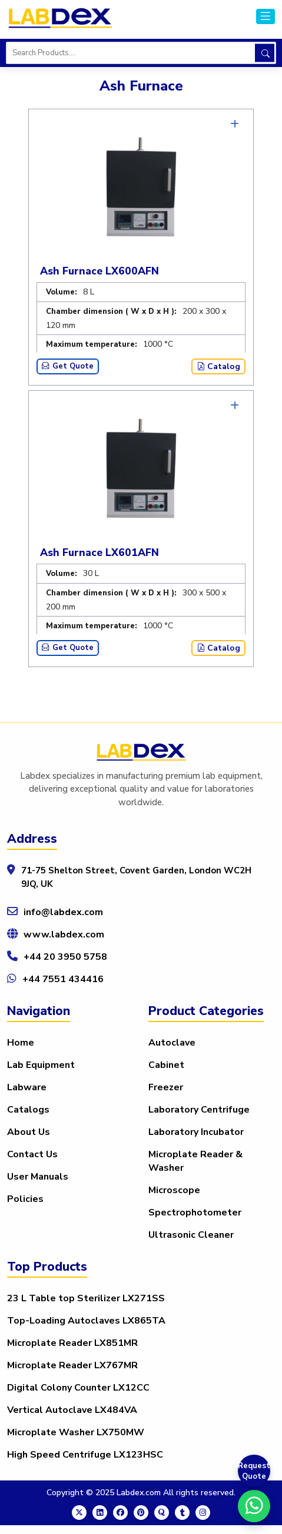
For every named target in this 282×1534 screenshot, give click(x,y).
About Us (28, 1132)
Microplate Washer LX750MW (75, 1432)
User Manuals (37, 1176)
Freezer (165, 1087)
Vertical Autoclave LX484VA (72, 1410)
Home (20, 1042)
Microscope (174, 1190)
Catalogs (28, 1109)
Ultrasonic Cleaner (191, 1234)
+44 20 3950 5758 (65, 956)
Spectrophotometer (194, 1212)
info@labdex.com (63, 912)
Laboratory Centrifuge (199, 1109)
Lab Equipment (41, 1065)
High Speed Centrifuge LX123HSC (85, 1454)
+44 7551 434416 (63, 979)
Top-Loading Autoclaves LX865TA (86, 1320)
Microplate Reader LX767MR (72, 1365)
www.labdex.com (64, 934)
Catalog (218, 366)
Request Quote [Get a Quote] (254, 1471)
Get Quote (68, 366)
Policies (25, 1199)
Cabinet (166, 1065)
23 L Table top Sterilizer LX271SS (86, 1298)
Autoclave (171, 1042)
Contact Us (32, 1154)
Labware (27, 1087)
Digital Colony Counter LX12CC (78, 1387)
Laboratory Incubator (196, 1132)
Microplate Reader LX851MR (72, 1343)
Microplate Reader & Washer (195, 1161)
